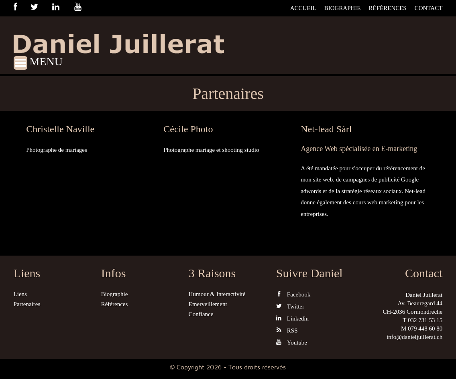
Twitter (290, 306)
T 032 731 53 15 (422, 320)
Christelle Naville (60, 129)
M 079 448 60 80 (421, 328)
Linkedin (292, 318)
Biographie (342, 8)
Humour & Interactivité (217, 294)
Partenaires (27, 304)
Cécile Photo (188, 129)
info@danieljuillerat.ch (414, 337)
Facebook (293, 294)
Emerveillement (208, 304)
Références (388, 8)
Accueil (303, 8)
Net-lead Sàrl (326, 129)
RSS (287, 330)
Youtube (291, 342)
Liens (20, 294)
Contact (429, 8)
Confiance (201, 314)
